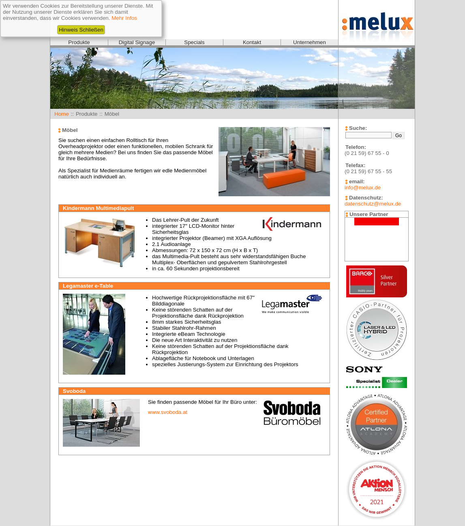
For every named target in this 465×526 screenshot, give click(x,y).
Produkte (79, 42)
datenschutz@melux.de (373, 204)
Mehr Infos (124, 18)
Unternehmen (309, 42)
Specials (194, 42)
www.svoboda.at (167, 412)
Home (61, 114)
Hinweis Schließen (81, 30)
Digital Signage (137, 42)
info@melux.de (363, 188)
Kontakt (252, 42)
